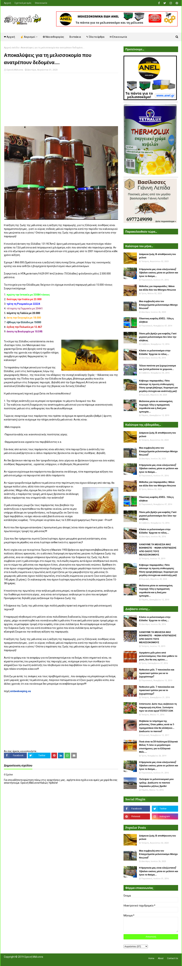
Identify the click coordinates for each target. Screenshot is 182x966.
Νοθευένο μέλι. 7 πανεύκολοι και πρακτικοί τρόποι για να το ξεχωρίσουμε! (156, 673)
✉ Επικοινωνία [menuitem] (118, 36)
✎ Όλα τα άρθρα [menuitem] (95, 36)
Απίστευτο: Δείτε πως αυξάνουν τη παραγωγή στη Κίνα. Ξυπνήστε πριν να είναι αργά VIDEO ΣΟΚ (158, 707)
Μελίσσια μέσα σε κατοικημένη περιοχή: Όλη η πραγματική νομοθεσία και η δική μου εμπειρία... (155, 406)
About (161, 958)
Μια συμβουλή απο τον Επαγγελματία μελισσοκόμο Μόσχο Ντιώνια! (158, 305)
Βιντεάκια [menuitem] (75, 36)
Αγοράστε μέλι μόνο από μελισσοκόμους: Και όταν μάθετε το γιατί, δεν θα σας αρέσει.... (158, 656)
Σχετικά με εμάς (23, 3)
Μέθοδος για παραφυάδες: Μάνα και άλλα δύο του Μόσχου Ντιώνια (157, 288)
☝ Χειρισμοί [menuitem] (27, 36)
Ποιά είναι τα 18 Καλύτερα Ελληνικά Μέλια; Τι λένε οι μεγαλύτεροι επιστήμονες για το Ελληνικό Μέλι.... (158, 747)
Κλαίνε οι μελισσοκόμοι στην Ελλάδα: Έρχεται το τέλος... (154, 352)
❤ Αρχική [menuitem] (9, 36)
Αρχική (7, 3)
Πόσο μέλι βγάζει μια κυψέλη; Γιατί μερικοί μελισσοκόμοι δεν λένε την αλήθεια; (157, 337)
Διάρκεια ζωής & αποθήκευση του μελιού (157, 256)
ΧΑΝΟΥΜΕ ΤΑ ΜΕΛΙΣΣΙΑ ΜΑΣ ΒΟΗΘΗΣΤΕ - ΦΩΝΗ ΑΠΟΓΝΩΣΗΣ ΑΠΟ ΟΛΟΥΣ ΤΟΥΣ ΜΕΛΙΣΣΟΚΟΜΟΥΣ (157, 549)
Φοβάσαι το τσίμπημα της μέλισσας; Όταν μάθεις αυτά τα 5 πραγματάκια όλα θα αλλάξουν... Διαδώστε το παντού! (156, 726)
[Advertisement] (61, 101)
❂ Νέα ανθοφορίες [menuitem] (53, 36)
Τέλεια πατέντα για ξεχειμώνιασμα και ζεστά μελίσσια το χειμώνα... (157, 367)
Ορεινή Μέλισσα (14, 70)
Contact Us (172, 958)
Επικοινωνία (41, 3)
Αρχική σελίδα (11, 47)
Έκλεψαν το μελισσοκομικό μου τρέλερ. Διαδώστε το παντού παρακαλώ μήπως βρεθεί (156, 783)
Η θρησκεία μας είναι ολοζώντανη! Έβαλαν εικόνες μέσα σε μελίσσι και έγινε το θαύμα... (158, 273)
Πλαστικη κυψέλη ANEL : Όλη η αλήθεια (156, 320)
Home (151, 958)
